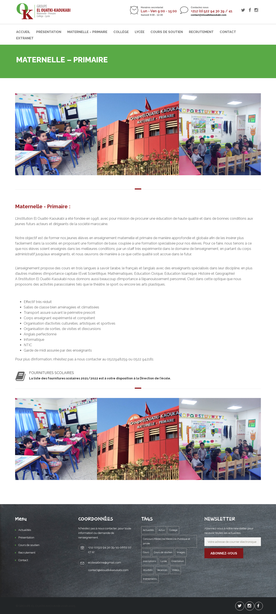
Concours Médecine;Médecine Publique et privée (166, 541)
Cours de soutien (167, 32)
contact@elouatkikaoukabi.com (208, 15)
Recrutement (201, 32)
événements (150, 579)
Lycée (139, 32)
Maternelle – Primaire (87, 32)
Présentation (48, 32)
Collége (121, 32)
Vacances (162, 570)
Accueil (23, 32)
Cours (146, 552)
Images (181, 552)
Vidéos (175, 570)
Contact (228, 32)
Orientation (177, 561)
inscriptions (149, 561)
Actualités (24, 530)
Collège (173, 530)
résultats (147, 570)
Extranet (25, 38)
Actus (161, 530)
